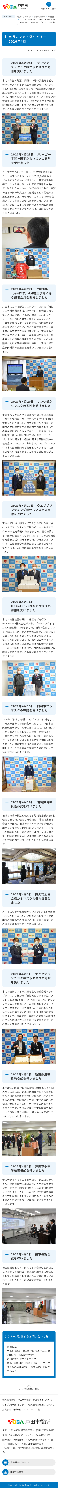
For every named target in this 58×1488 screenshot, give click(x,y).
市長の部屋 (24, 22)
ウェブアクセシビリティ (14, 1404)
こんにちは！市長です (27, 19)
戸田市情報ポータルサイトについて (35, 1399)
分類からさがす (39, 17)
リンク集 (35, 1409)
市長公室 (12, 1346)
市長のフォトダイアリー (47, 19)
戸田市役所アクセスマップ (21, 1359)
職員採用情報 (8, 1399)
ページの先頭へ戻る (29, 1387)
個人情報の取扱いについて (41, 1404)
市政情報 (51, 17)
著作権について (21, 1409)
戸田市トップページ (24, 17)
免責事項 (6, 1409)
